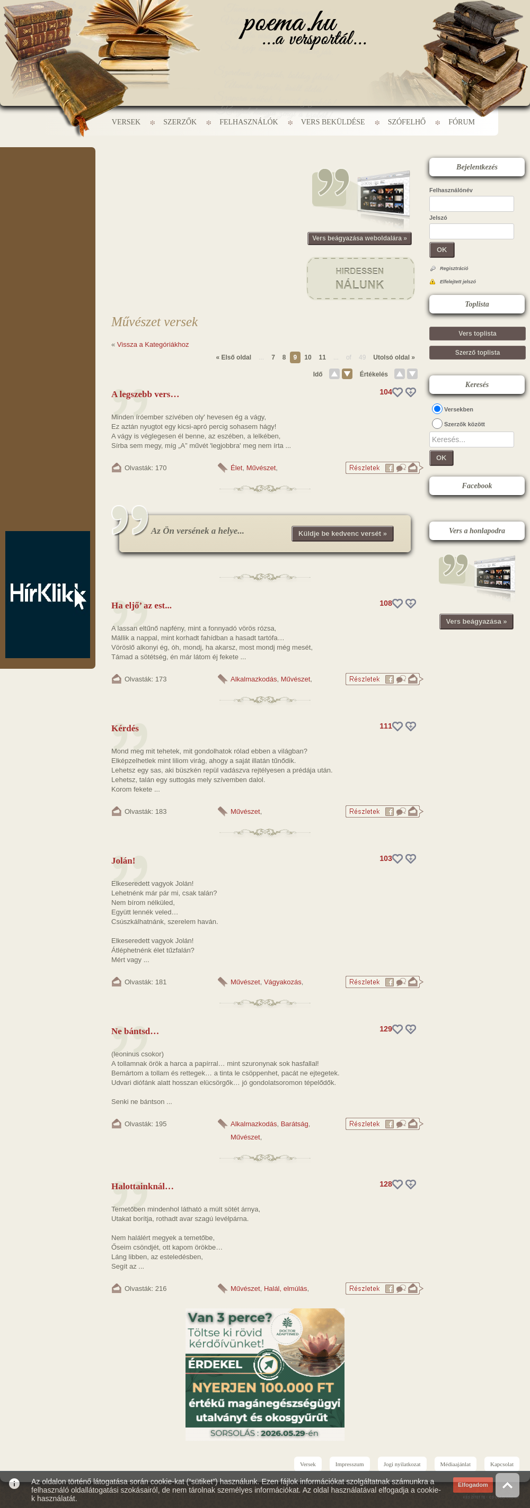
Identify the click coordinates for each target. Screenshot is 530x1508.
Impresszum (349, 1464)
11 (322, 357)
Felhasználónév (451, 190)
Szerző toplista (477, 352)
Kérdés (125, 728)
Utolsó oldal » (394, 357)
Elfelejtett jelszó (458, 281)
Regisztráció (454, 268)
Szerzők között (464, 424)
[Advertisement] (47, 179)
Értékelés (374, 374)
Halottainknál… (142, 1186)
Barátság (294, 1124)
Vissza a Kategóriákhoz (153, 344)
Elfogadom (473, 1485)
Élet (236, 468)
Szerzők (180, 122)
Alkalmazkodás (254, 679)
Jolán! (123, 861)
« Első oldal (233, 357)
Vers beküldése (333, 122)
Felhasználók (248, 122)
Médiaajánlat (455, 1464)
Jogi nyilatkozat (402, 1464)
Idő (318, 374)
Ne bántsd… (135, 1031)
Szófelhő (407, 122)
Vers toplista (477, 333)
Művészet (261, 468)
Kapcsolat (502, 1464)
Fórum (461, 122)
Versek (126, 122)
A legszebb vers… (145, 394)
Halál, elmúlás (285, 1288)
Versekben (458, 409)
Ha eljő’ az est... (141, 605)
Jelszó (438, 217)
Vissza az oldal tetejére (507, 1485)
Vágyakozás (283, 982)
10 (307, 357)
